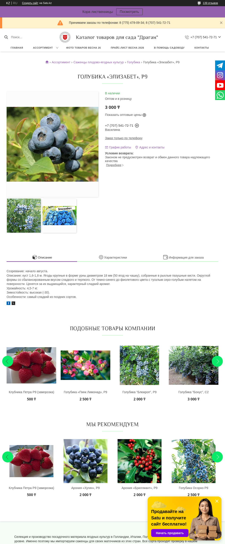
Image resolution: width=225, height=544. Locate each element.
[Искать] (6, 37)
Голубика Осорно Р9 (193, 488)
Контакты (201, 47)
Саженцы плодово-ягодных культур (98, 62)
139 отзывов (210, 3)
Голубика (133, 62)
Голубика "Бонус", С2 (193, 392)
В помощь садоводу (169, 47)
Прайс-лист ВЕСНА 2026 (127, 47)
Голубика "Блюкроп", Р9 (139, 392)
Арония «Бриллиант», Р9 (139, 488)
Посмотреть (129, 12)
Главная (17, 47)
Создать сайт (30, 3)
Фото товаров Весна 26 (83, 47)
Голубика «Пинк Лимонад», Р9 (85, 392)
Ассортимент (43, 47)
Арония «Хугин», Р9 (85, 488)
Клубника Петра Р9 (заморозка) (31, 392)
